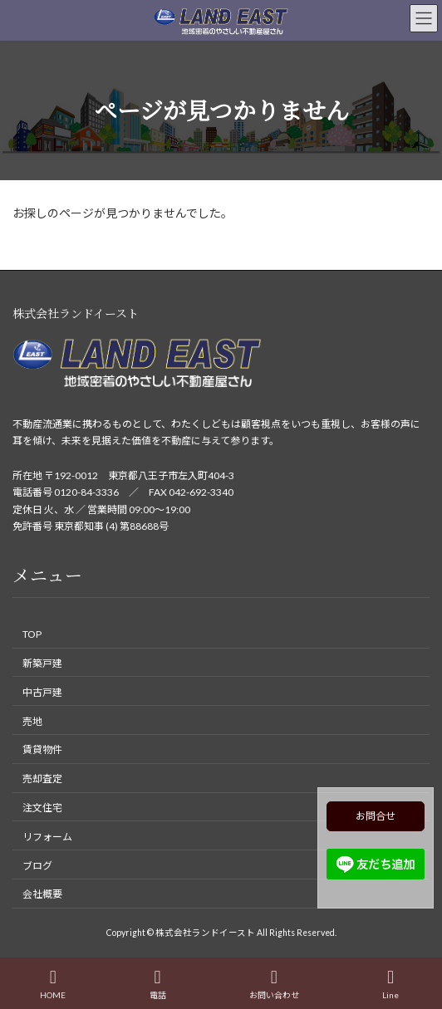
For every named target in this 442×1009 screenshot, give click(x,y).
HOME (53, 984)
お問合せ (375, 816)
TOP (32, 634)
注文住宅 (42, 807)
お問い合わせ (274, 984)
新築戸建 (42, 663)
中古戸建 (42, 692)
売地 (32, 720)
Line (390, 984)
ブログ (37, 865)
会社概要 (42, 894)
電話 (157, 984)
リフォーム (47, 836)
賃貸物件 (42, 749)
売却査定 (42, 778)
